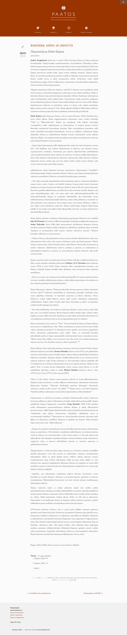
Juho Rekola (77, 578)
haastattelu (62, 578)
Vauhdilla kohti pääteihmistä (39, 593)
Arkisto (53, 32)
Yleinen (39, 578)
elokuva (57, 578)
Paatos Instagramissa (17, 617)
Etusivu (38, 32)
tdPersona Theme (30, 630)
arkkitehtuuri (51, 578)
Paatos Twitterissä (16, 615)
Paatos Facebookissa (17, 612)
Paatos (69, 32)
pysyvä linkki (73, 580)
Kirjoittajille (86, 32)
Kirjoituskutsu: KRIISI (93, 593)
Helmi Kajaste (70, 578)
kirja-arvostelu (85, 578)
